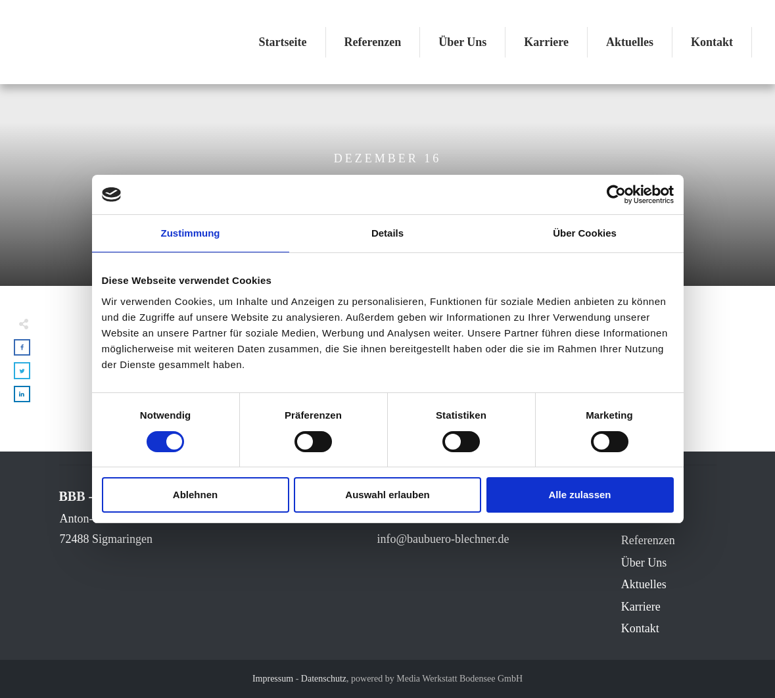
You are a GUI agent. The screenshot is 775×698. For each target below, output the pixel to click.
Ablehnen (195, 494)
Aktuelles (644, 584)
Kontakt (640, 628)
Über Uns (644, 562)
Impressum (272, 679)
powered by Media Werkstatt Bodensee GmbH (437, 679)
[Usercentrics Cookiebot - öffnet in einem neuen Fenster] (616, 194)
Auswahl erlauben (387, 494)
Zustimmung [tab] (190, 233)
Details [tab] (387, 233)
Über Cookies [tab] (585, 233)
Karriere (641, 606)
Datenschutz (323, 679)
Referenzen (648, 540)
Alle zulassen (579, 494)
